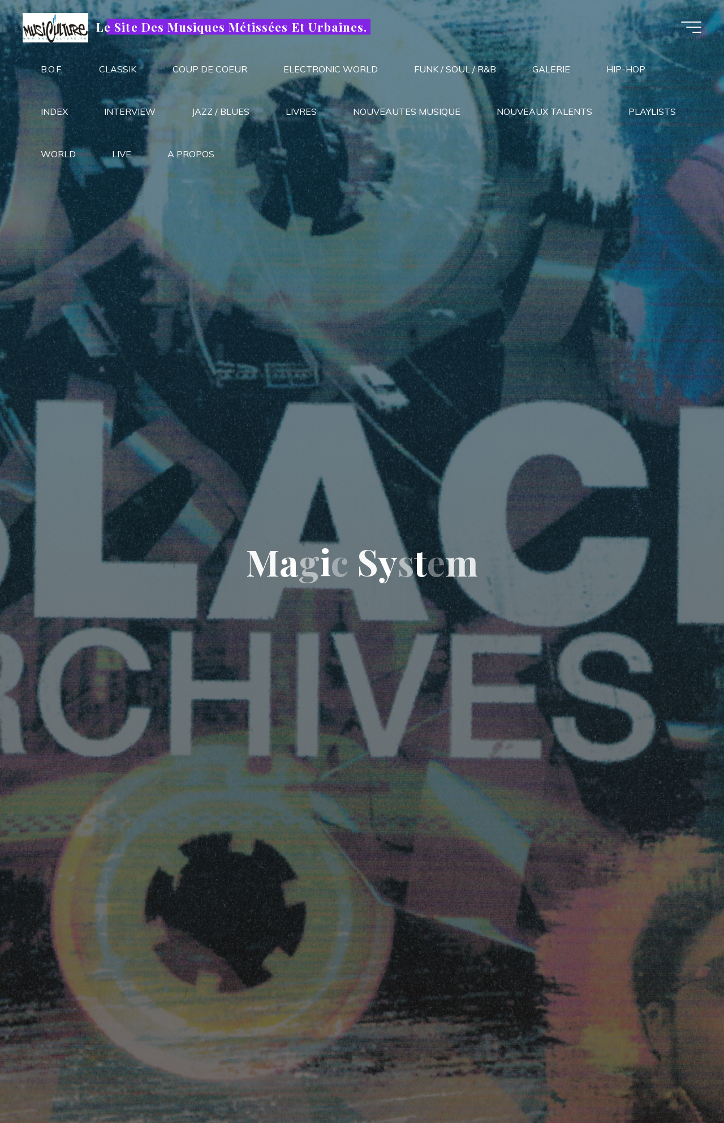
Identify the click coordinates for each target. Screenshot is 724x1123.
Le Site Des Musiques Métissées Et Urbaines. (231, 27)
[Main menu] (691, 27)
